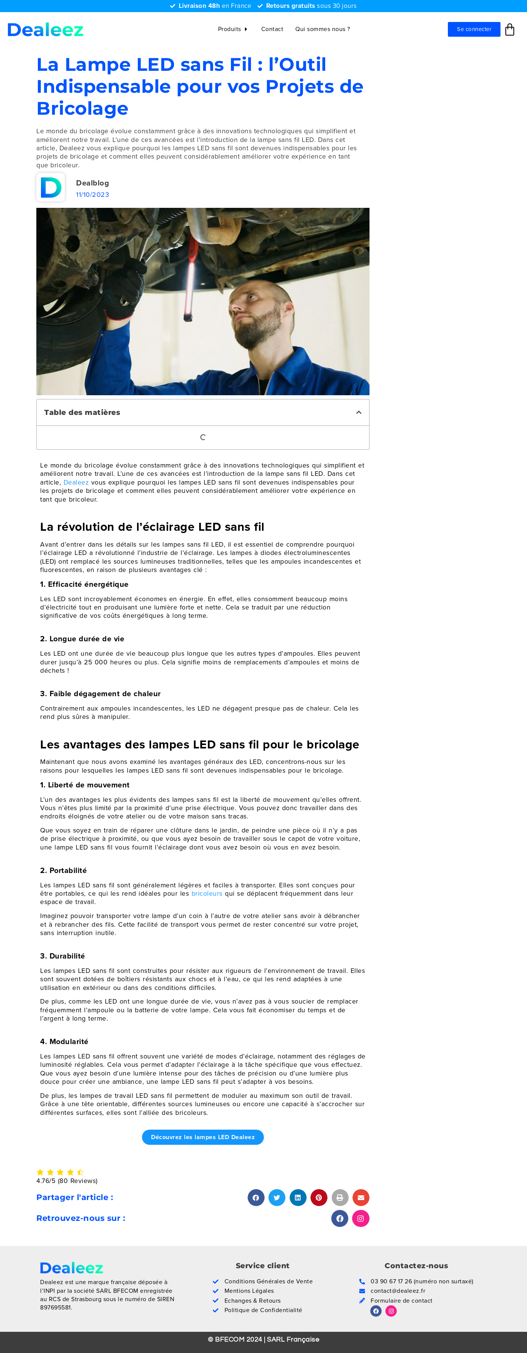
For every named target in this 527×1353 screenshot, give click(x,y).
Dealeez (76, 482)
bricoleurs (207, 893)
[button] (359, 412)
